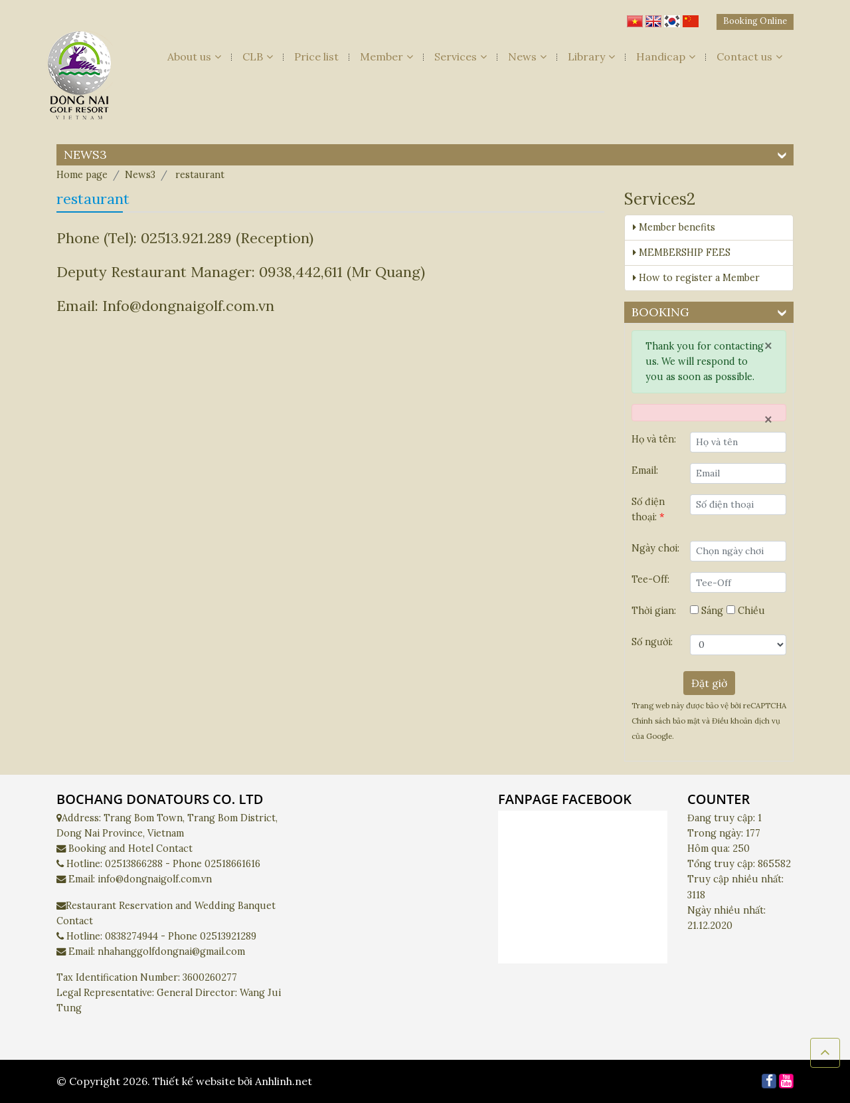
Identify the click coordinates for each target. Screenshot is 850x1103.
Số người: (652, 642)
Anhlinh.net (283, 1081)
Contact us (749, 56)
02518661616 (232, 864)
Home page (82, 175)
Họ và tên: (654, 439)
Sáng (706, 611)
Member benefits (674, 227)
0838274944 (131, 936)
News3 (140, 175)
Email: (645, 470)
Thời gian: (654, 611)
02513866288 (134, 864)
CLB (257, 56)
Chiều (745, 611)
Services (460, 56)
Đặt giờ (709, 683)
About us (194, 56)
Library (591, 56)
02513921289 (228, 936)
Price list (316, 56)
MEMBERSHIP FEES (681, 252)
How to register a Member (696, 278)
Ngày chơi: (655, 548)
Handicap (665, 56)
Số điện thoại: (648, 509)
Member (386, 56)
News (527, 56)
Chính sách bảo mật (667, 721)
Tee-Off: (650, 579)
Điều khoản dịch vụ (746, 721)
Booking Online (755, 21)
